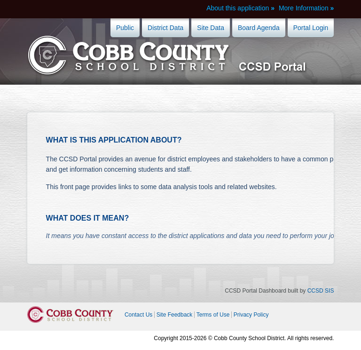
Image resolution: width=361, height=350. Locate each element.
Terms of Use (213, 314)
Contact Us (138, 314)
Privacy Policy (251, 314)
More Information (304, 8)
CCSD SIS (320, 290)
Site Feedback (175, 314)
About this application (237, 8)
